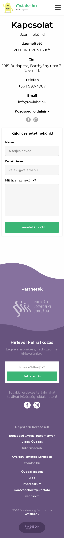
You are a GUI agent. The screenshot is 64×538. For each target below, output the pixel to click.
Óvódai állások (32, 471)
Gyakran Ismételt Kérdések (32, 456)
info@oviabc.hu (32, 102)
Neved (10, 142)
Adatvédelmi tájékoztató (32, 490)
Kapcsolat (32, 496)
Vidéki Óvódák (32, 441)
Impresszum (32, 484)
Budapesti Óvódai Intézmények (32, 435)
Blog (32, 477)
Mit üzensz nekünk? (20, 180)
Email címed (14, 161)
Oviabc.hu (32, 513)
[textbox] (32, 367)
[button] (32, 227)
